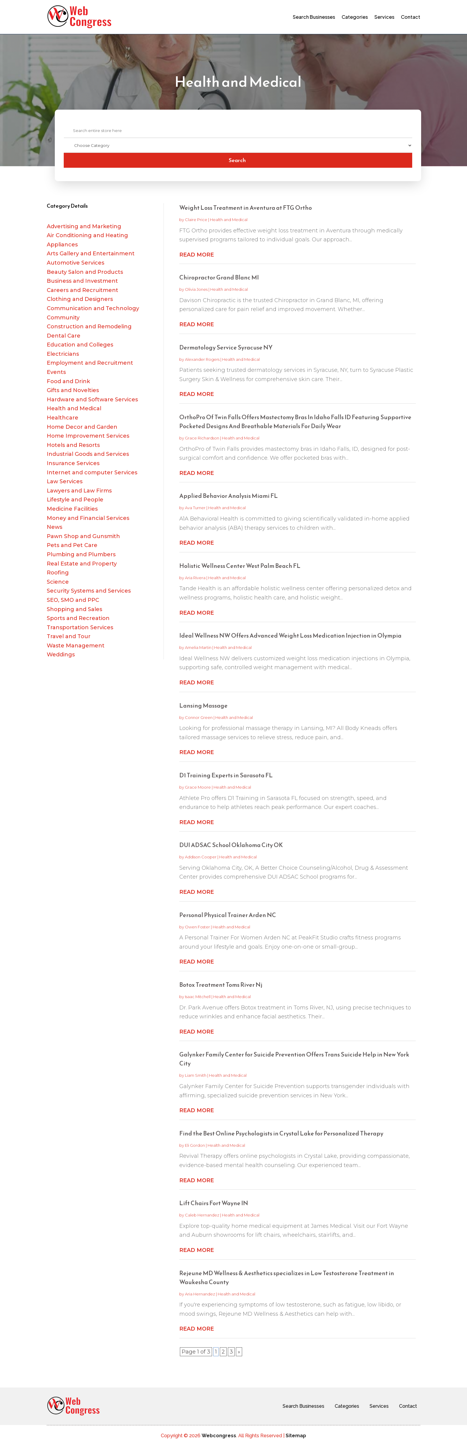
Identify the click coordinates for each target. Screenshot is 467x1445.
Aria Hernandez (200, 1294)
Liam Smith (195, 1075)
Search (237, 160)
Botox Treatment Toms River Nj (220, 984)
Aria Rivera (195, 577)
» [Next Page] (239, 1351)
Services (384, 17)
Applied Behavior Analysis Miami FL (228, 495)
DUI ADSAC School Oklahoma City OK (231, 844)
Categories (355, 17)
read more (196, 254)
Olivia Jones (196, 289)
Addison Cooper (201, 856)
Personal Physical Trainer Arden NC (227, 914)
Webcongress (219, 1435)
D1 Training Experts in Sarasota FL (226, 775)
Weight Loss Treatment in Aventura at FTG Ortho (245, 207)
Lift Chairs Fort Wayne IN (213, 1203)
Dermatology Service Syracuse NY (226, 347)
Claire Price (196, 219)
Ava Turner (195, 507)
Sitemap (296, 1435)
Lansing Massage (203, 705)
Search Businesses (314, 17)
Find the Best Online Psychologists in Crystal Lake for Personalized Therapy (281, 1133)
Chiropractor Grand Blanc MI (219, 277)
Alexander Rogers (202, 359)
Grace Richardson (202, 438)
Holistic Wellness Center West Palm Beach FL (240, 565)
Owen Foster (197, 927)
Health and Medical (228, 219)
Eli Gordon (195, 1145)
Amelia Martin (198, 647)
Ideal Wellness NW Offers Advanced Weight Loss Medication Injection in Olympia (290, 635)
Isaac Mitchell (198, 996)
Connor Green (199, 717)
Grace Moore (198, 787)
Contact (410, 17)
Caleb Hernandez (202, 1215)
